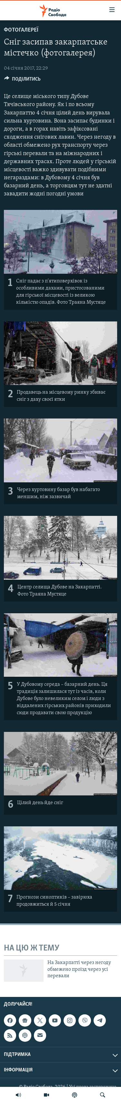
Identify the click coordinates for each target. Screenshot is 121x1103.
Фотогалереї (21, 30)
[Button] (22, 80)
